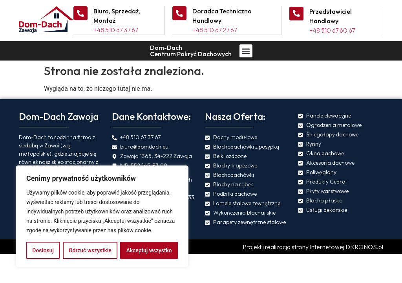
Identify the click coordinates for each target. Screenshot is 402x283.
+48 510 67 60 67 (332, 30)
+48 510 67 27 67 (214, 30)
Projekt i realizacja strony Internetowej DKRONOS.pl (313, 246)
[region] (102, 216)
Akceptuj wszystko (149, 250)
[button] (245, 50)
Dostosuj (43, 250)
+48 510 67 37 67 (115, 30)
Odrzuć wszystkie (89, 250)
